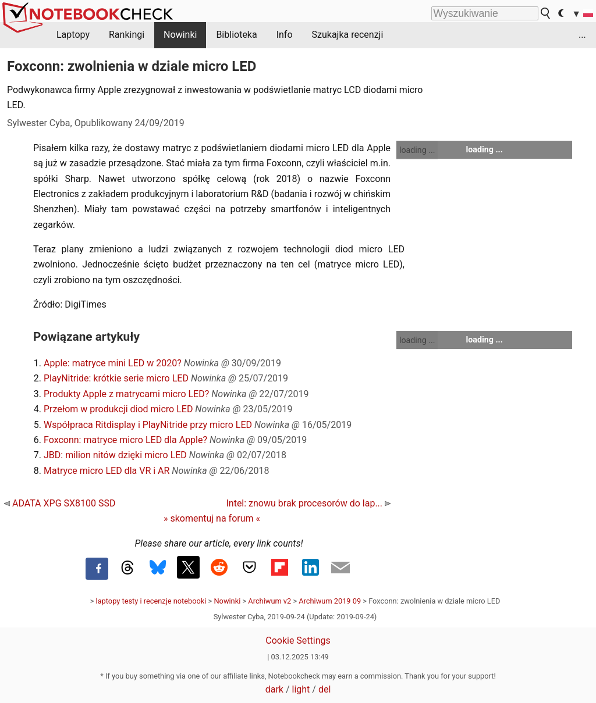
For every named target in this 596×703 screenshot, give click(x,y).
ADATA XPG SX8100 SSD (59, 503)
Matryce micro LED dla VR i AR (106, 470)
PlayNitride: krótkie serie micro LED (116, 378)
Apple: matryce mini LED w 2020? (113, 363)
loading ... (417, 150)
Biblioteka (236, 34)
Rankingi (126, 34)
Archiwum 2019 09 (330, 601)
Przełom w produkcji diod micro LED (118, 409)
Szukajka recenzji (348, 34)
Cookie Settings (298, 640)
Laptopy (73, 34)
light (301, 689)
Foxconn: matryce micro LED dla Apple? (125, 439)
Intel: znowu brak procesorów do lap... (308, 503)
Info (284, 34)
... (582, 34)
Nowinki (180, 34)
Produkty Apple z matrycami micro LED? (126, 393)
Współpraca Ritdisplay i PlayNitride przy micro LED (148, 424)
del (324, 689)
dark (274, 689)
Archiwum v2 (269, 601)
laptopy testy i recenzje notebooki (151, 601)
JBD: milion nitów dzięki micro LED (115, 455)
